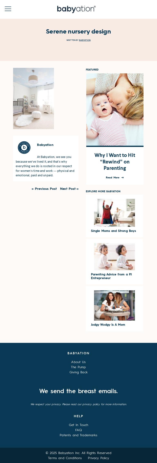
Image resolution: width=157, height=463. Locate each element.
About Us (78, 362)
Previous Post (46, 188)
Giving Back (78, 372)
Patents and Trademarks (78, 435)
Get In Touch (78, 425)
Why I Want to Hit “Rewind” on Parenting (114, 161)
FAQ (78, 430)
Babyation (85, 40)
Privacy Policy (98, 458)
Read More (113, 177)
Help (78, 416)
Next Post (68, 188)
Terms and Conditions (65, 458)
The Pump (78, 367)
